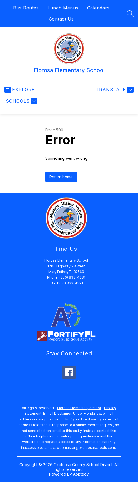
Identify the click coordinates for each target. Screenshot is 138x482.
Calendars (98, 8)
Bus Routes (26, 8)
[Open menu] (19, 89)
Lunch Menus (62, 8)
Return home (61, 176)
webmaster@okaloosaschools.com (86, 448)
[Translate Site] (114, 89)
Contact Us (61, 19)
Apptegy (81, 474)
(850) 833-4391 (70, 283)
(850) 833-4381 (72, 277)
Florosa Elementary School (79, 408)
